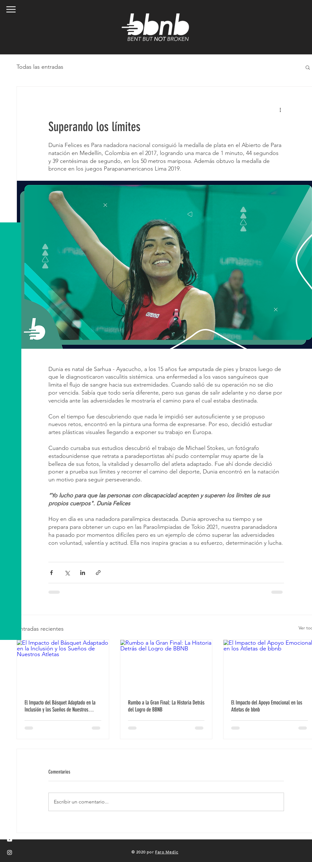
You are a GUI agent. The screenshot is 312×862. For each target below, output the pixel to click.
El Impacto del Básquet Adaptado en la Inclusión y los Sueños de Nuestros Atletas (60, 706)
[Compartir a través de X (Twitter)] (67, 573)
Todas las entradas (40, 66)
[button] (11, 9)
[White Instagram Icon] (9, 852)
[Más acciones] (280, 109)
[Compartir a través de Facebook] (51, 573)
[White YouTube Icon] (9, 840)
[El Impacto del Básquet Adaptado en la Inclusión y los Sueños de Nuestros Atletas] (63, 665)
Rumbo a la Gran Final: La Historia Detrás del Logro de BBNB (166, 706)
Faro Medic (166, 852)
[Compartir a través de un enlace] (98, 573)
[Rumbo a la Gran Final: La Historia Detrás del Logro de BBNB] (166, 665)
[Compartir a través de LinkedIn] (83, 573)
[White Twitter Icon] (9, 827)
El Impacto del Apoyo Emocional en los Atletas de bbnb (266, 706)
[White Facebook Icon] (9, 814)
